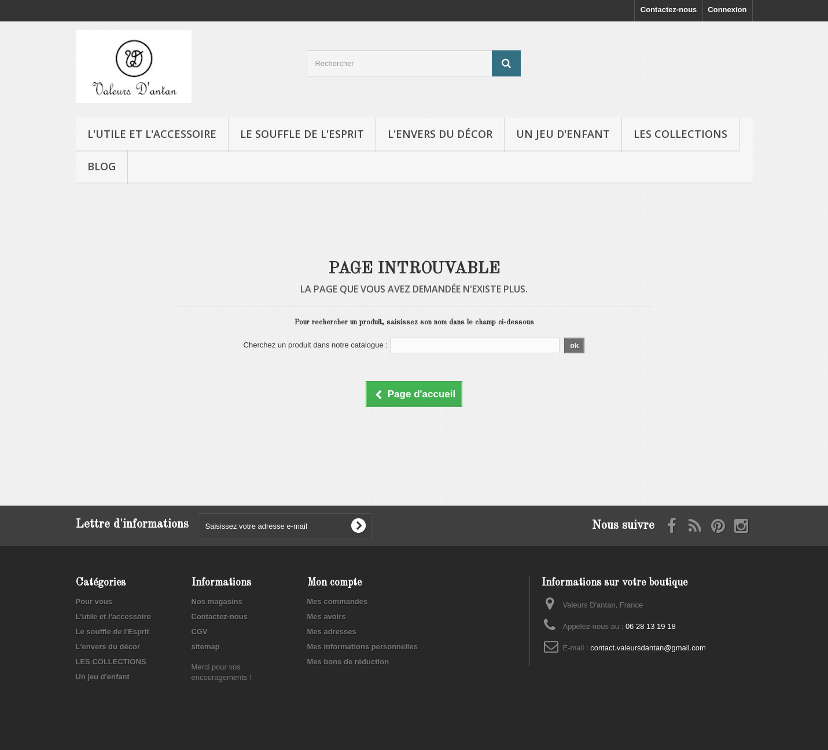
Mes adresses (331, 631)
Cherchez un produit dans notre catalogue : (316, 345)
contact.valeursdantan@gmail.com (648, 647)
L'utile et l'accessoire (151, 134)
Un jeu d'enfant (563, 134)
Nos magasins (217, 601)
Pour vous (94, 601)
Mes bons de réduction (348, 661)
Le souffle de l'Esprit (302, 134)
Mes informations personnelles (362, 646)
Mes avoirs (326, 616)
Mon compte (334, 582)
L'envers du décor (440, 134)
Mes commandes (337, 601)
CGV (200, 631)
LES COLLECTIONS (680, 134)
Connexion (727, 9)
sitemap (206, 646)
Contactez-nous (669, 9)
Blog (101, 166)
